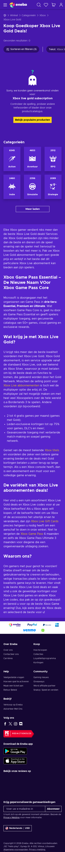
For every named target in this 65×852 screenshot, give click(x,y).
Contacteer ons (11, 654)
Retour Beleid (10, 690)
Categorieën (29, 15)
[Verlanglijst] (46, 5)
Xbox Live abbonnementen (21, 385)
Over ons (8, 650)
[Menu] (5, 5)
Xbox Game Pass (32, 533)
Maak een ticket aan (13, 686)
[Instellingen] (17, 828)
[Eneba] (18, 4)
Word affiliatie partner (44, 686)
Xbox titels (52, 450)
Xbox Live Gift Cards (44, 521)
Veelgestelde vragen (13, 677)
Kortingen (38, 663)
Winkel (14, 15)
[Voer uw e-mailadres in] (24, 809)
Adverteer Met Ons (12, 709)
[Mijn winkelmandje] (53, 5)
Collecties (38, 654)
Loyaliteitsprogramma (44, 658)
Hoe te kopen (40, 650)
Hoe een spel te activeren (16, 681)
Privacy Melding (11, 817)
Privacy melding (37, 850)
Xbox (43, 15)
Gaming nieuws (41, 677)
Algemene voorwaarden (15, 850)
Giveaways (38, 681)
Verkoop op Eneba (13, 705)
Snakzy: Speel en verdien (45, 690)
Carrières (8, 658)
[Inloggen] (61, 5)
